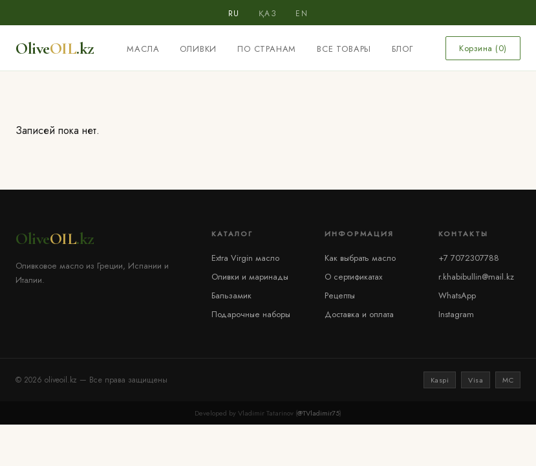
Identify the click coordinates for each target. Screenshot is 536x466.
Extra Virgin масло (245, 258)
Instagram (456, 314)
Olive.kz (55, 48)
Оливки (198, 49)
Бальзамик (231, 295)
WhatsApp (457, 295)
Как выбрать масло (360, 258)
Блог (402, 49)
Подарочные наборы (250, 314)
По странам (266, 49)
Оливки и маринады (249, 277)
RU (234, 13)
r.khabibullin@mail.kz (476, 277)
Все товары (344, 49)
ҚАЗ (268, 13)
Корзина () (483, 48)
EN (301, 13)
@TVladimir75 (318, 413)
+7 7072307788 (468, 258)
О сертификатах (353, 277)
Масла (143, 49)
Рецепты (340, 295)
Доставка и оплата (359, 314)
